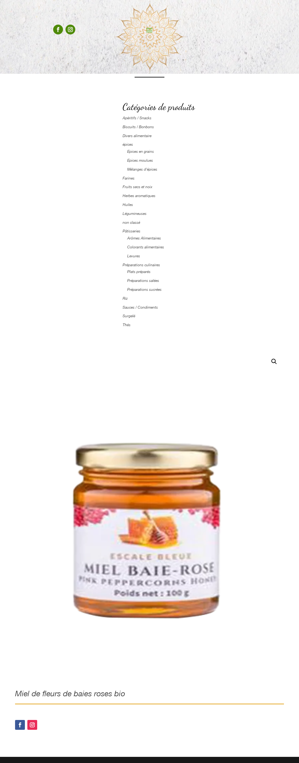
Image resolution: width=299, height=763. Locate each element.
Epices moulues (140, 160)
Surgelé (129, 316)
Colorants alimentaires (145, 247)
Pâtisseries (131, 231)
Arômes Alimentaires (144, 238)
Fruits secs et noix (137, 187)
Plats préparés (139, 272)
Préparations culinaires (141, 265)
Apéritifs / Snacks (137, 118)
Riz (125, 298)
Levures (133, 256)
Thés (127, 325)
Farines (129, 178)
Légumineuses (135, 214)
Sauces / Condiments (140, 307)
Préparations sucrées (144, 289)
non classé (131, 222)
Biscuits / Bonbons (138, 127)
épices (128, 144)
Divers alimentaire (137, 136)
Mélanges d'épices (142, 169)
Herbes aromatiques (139, 196)
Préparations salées (143, 281)
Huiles (128, 205)
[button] (274, 361)
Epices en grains (140, 151)
